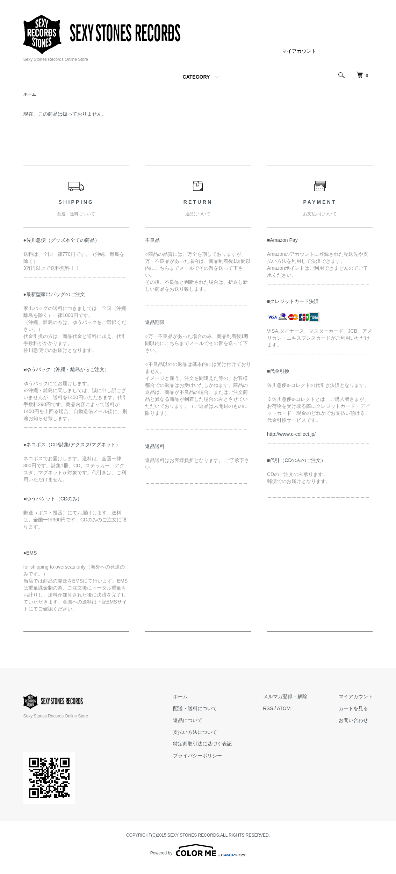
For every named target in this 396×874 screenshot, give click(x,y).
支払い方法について (195, 732)
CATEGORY (196, 77)
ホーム (29, 94)
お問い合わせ (353, 720)
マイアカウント (299, 51)
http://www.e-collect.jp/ (291, 434)
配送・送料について (195, 708)
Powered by (198, 850)
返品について (187, 720)
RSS (268, 708)
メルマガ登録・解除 (285, 696)
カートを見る (353, 708)
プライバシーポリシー (197, 755)
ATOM (283, 708)
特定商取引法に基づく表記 (202, 743)
